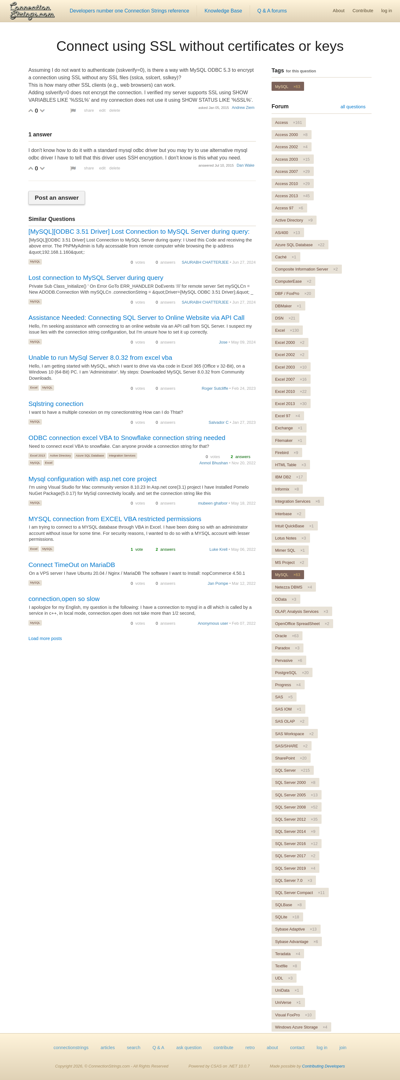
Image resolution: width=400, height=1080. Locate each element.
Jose (223, 342)
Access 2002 (291, 146)
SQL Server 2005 (296, 795)
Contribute (362, 10)
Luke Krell (218, 549)
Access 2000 (291, 134)
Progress (288, 684)
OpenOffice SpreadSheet (302, 623)
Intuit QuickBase (294, 526)
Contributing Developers (323, 1066)
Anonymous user (213, 623)
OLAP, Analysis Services (301, 611)
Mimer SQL (290, 550)
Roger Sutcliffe (215, 388)
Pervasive (288, 660)
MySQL (35, 261)
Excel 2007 (291, 379)
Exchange (288, 428)
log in (386, 10)
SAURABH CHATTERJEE (205, 262)
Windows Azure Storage (301, 1027)
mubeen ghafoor (213, 503)
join (342, 1047)
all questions (353, 106)
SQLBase (288, 904)
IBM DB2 (289, 477)
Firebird (286, 452)
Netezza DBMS (293, 587)
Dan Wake (245, 165)
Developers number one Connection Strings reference (129, 10)
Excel (33, 387)
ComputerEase (293, 281)
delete (114, 110)
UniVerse (288, 1002)
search (133, 1047)
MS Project (289, 562)
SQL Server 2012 (296, 819)
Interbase (288, 513)
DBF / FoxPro (293, 293)
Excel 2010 (291, 391)
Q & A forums (272, 10)
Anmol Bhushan (213, 463)
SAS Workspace (294, 733)
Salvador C (218, 422)
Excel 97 (287, 415)
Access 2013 (292, 195)
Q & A (158, 1047)
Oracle (286, 635)
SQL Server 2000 (295, 782)
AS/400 (287, 232)
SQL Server (292, 770)
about (272, 1047)
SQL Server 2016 (296, 843)
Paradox (287, 648)
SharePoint (291, 758)
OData (285, 599)
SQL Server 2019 (295, 868)
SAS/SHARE (291, 746)
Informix (287, 489)
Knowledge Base (223, 10)
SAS (283, 697)
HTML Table (290, 464)
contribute (223, 1047)
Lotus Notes (290, 538)
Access (288, 122)
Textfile (286, 966)
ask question (189, 1047)
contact (297, 1047)
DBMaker (288, 306)
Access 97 (289, 208)
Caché (285, 257)
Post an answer (57, 197)
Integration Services (122, 455)
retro (250, 1047)
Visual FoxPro (293, 1015)
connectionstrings (70, 1047)
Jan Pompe (218, 583)
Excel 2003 (291, 367)
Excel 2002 (289, 354)
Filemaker (288, 440)
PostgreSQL (291, 672)
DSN (285, 318)
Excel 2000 (289, 342)
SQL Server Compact (300, 892)
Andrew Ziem (243, 107)
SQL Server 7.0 (293, 880)
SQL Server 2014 (295, 831)
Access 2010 (292, 183)
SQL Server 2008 (296, 807)
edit (102, 110)
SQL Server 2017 (295, 855)
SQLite (287, 917)
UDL (283, 978)
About (339, 10)
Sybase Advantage (296, 941)
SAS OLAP (289, 721)
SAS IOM (288, 709)
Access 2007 (292, 171)
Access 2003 (292, 159)
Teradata (287, 953)
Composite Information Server (306, 269)
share (89, 110)
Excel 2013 (37, 455)
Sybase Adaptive (296, 929)
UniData (287, 990)
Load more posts (45, 638)
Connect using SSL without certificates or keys (200, 46)
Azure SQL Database (90, 455)
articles (108, 1047)
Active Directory (60, 455)
